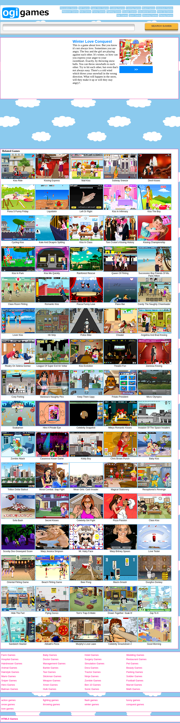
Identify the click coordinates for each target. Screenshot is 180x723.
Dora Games (91, 667)
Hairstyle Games (10, 672)
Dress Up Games (165, 12)
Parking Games (134, 672)
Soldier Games (134, 676)
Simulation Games (94, 663)
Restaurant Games (136, 659)
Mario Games (8, 676)
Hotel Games (92, 655)
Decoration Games (68, 8)
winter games (92, 704)
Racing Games (166, 15)
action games (8, 700)
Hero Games (8, 684)
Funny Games (98, 12)
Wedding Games (135, 655)
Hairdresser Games (11, 663)
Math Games (133, 689)
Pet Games (132, 663)
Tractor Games (93, 672)
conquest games (135, 704)
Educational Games (147, 12)
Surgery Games (93, 659)
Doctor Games (51, 659)
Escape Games (129, 12)
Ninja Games (92, 676)
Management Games (54, 663)
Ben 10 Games (93, 684)
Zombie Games (93, 680)
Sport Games (135, 15)
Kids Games (85, 12)
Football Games (134, 680)
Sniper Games (9, 680)
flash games (91, 700)
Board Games (148, 8)
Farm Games (8, 655)
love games (7, 708)
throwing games (51, 704)
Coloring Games (133, 8)
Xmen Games (50, 684)
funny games (133, 700)
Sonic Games (92, 689)
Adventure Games (164, 8)
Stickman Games (52, 676)
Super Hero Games (100, 8)
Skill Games (84, 8)
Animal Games (9, 667)
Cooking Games (117, 8)
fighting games (51, 700)
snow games (8, 704)
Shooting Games (150, 15)
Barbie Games (50, 667)
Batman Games (9, 689)
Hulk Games (49, 689)
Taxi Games (49, 672)
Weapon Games (51, 680)
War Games (122, 15)
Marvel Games (134, 684)
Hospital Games (9, 659)
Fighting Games (114, 12)
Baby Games (50, 655)
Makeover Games (70, 12)
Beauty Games (134, 667)
